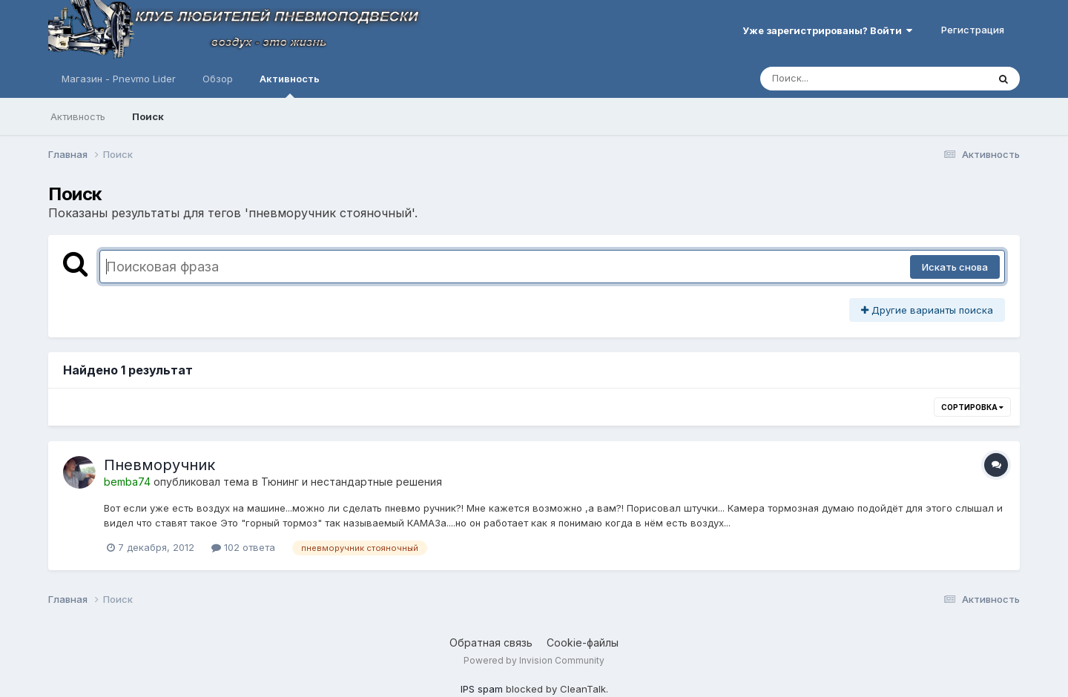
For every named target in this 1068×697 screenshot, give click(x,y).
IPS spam (482, 689)
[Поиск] (845, 78)
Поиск (148, 116)
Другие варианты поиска (927, 310)
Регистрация (972, 30)
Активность (290, 85)
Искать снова (955, 267)
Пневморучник (159, 465)
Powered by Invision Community (534, 660)
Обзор (217, 79)
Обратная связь (491, 642)
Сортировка (972, 407)
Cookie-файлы (583, 642)
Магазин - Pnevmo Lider (119, 79)
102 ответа (243, 547)
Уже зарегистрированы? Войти (827, 30)
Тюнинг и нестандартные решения (351, 481)
